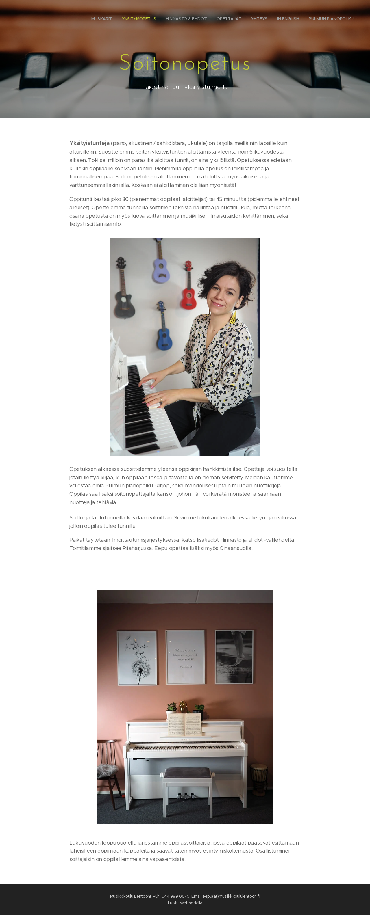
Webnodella (191, 902)
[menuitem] (101, 19)
